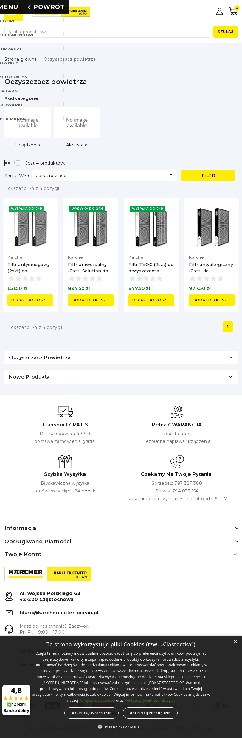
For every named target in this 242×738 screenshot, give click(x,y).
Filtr (208, 175)
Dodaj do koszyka (32, 300)
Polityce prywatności (97, 700)
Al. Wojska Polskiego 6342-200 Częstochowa (50, 596)
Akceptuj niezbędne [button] (150, 712)
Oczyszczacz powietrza (40, 357)
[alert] (121, 687)
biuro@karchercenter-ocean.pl (59, 612)
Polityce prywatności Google (149, 700)
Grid (8, 163)
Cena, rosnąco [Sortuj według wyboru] (104, 175)
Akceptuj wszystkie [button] (91, 712)
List (17, 163)
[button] (120, 727)
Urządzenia (27, 145)
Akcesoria (77, 145)
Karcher (15, 257)
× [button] (235, 642)
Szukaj (225, 31)
